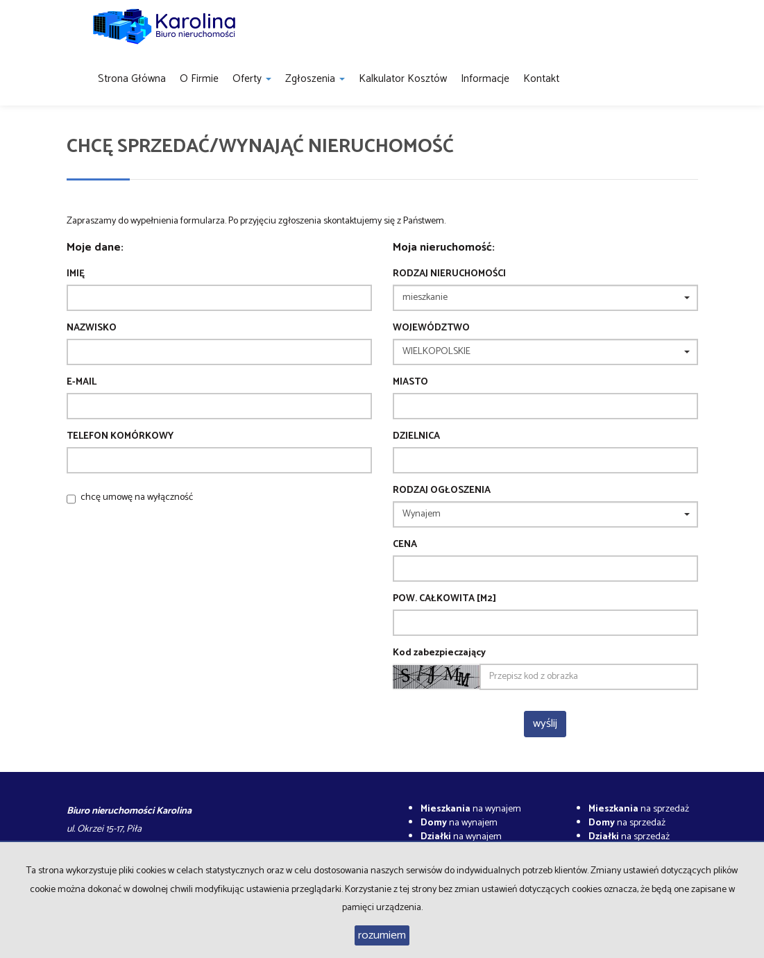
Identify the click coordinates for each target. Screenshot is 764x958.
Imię (76, 274)
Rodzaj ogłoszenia (442, 491)
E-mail (81, 382)
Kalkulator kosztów (403, 78)
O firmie (199, 78)
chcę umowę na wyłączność (136, 497)
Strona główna (132, 78)
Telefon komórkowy (120, 437)
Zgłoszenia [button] (315, 78)
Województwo (431, 328)
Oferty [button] (251, 78)
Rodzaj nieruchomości (449, 274)
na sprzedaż (638, 809)
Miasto (410, 382)
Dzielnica (416, 437)
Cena (405, 545)
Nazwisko (92, 328)
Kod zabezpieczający (439, 653)
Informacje (485, 78)
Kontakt (541, 78)
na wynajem (471, 809)
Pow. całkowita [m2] (444, 599)
